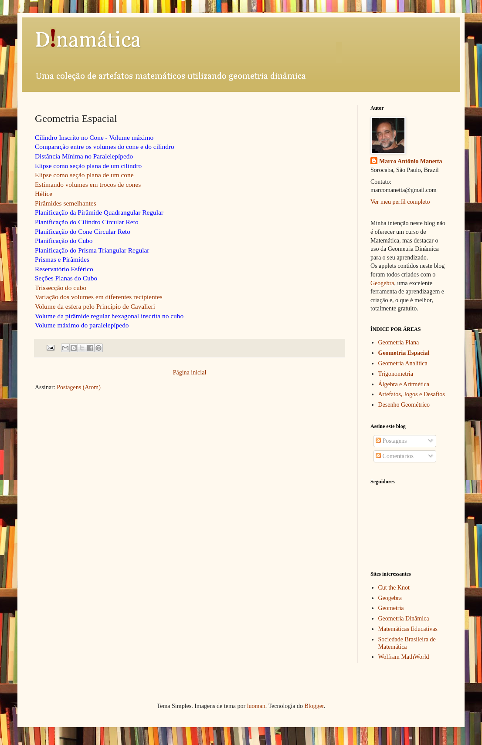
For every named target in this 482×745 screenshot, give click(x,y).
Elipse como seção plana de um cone (84, 175)
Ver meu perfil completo (400, 202)
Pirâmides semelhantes (65, 203)
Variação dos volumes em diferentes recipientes (99, 296)
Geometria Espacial (404, 353)
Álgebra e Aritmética (403, 384)
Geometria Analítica (403, 363)
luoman (256, 706)
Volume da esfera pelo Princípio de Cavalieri (95, 306)
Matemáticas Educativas (408, 629)
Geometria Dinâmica (403, 618)
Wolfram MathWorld (403, 657)
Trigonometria (395, 374)
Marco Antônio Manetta (410, 161)
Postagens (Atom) (79, 387)
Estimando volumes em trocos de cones (88, 184)
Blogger (313, 706)
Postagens (391, 441)
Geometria (391, 608)
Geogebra (382, 283)
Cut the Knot (394, 587)
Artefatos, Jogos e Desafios (411, 394)
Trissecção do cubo (60, 287)
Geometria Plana (398, 342)
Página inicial (190, 372)
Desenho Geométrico (404, 404)
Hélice (43, 193)
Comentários (395, 456)
